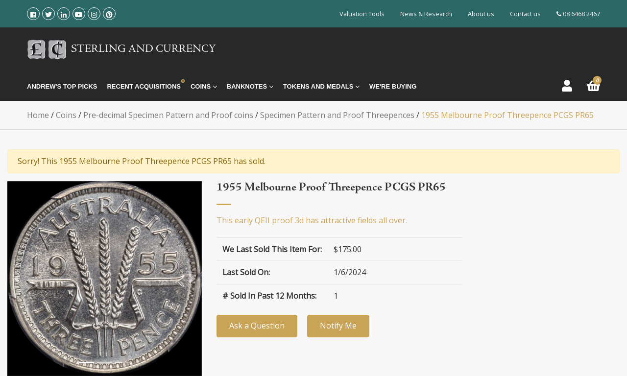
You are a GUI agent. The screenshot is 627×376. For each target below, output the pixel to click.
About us (481, 13)
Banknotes (250, 86)
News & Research (426, 13)
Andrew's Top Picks (62, 86)
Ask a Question (257, 325)
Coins (204, 86)
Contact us (525, 13)
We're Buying (392, 86)
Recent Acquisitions (143, 86)
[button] (17, 278)
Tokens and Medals (321, 86)
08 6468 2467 (578, 13)
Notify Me (338, 325)
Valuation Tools (362, 13)
